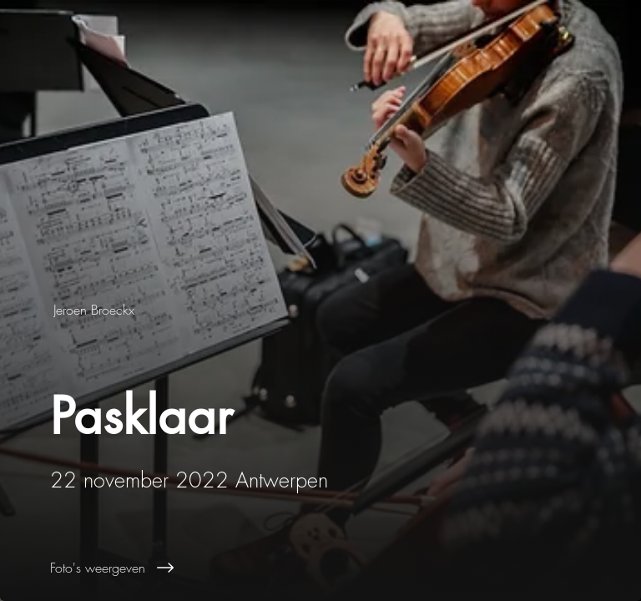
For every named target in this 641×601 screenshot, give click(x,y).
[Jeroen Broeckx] (95, 309)
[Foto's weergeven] (345, 567)
